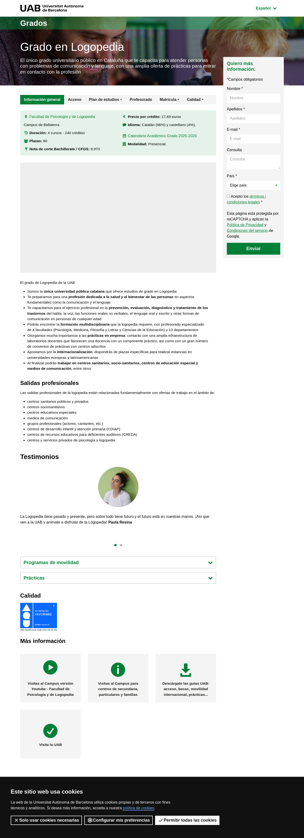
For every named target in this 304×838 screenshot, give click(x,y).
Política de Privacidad (245, 226)
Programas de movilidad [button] (118, 583)
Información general (42, 101)
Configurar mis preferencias (118, 820)
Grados (35, 23)
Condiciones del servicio (247, 232)
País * (232, 177)
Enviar (253, 250)
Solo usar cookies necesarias (46, 820)
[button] (115, 565)
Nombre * (235, 90)
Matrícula (168, 101)
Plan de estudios (104, 101)
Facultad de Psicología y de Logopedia (62, 119)
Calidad (194, 101)
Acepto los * (246, 201)
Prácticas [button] (118, 598)
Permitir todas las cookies (187, 820)
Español (270, 7)
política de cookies (138, 808)
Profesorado (141, 101)
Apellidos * (236, 110)
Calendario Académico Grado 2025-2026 (162, 139)
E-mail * (233, 131)
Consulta (234, 151)
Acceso (74, 101)
